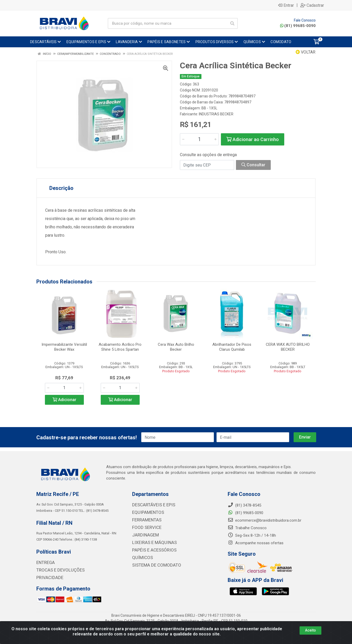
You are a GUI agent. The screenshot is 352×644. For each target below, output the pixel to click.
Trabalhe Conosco (247, 528)
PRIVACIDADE (48, 577)
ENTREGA (44, 562)
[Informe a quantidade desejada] (199, 139)
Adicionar (64, 399)
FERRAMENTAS (145, 519)
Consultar (253, 164)
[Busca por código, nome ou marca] (167, 23)
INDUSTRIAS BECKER (216, 114)
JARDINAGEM (143, 534)
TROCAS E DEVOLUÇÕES (57, 570)
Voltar (305, 52)
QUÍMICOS (141, 556)
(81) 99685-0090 (298, 25)
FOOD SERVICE (145, 527)
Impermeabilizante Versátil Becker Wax (64, 347)
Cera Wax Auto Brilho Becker (176, 347)
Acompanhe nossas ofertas (255, 543)
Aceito (310, 630)
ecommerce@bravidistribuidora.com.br (264, 520)
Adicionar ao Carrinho (252, 139)
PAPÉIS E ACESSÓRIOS (152, 548)
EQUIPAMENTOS (146, 512)
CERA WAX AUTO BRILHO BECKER (288, 347)
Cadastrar (312, 5)
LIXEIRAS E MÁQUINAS (151, 541)
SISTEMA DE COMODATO (153, 563)
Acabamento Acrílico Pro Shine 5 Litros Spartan (120, 347)
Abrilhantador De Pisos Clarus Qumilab (231, 347)
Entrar (286, 5)
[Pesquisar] (232, 23)
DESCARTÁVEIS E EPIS (151, 505)
